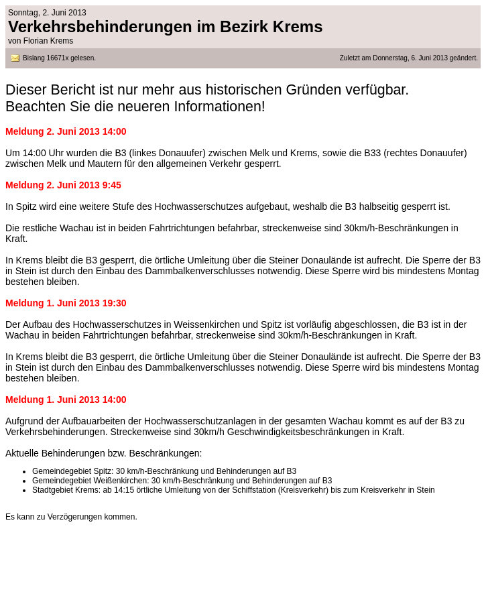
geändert (462, 58)
